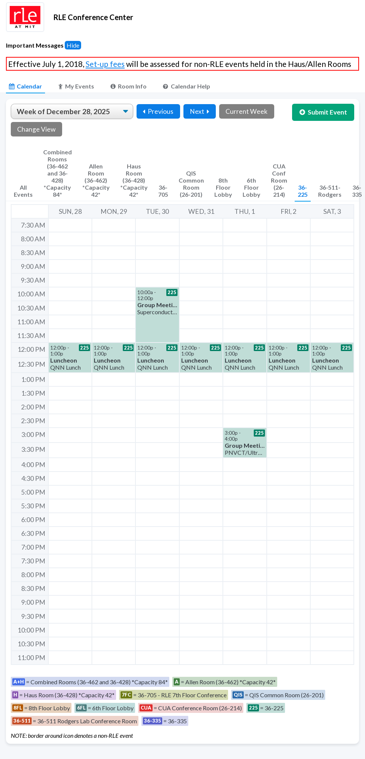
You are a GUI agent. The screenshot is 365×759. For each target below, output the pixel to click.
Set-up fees (105, 63)
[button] (157, 314)
